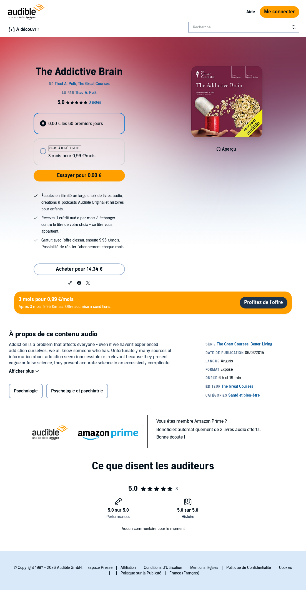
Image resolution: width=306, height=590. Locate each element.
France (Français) (184, 573)
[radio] (79, 123)
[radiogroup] (79, 139)
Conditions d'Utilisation (163, 567)
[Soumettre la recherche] (294, 27)
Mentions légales (204, 567)
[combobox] (243, 27)
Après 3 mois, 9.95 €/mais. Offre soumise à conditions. (65, 302)
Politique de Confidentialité (248, 567)
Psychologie (26, 391)
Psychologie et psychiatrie (77, 391)
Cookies (285, 567)
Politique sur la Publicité (141, 573)
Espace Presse (99, 567)
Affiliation (128, 567)
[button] (70, 282)
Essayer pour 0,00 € (79, 175)
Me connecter (279, 12)
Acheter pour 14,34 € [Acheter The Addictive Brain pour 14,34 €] (79, 269)
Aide (250, 12)
